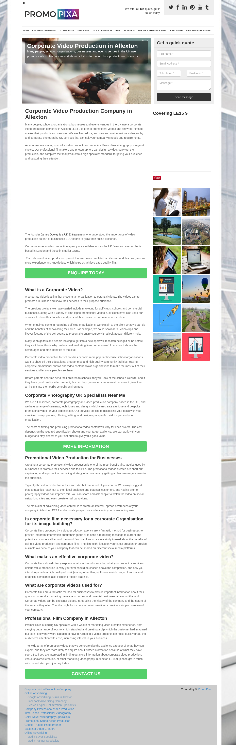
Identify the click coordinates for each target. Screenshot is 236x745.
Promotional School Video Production (47, 720)
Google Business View (152, 30)
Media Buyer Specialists (42, 736)
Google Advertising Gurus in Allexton (49, 697)
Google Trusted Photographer (43, 724)
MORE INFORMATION (86, 446)
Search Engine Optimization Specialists (51, 705)
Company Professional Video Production (49, 709)
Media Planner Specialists (43, 740)
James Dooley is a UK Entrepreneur (63, 234)
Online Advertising (44, 30)
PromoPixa (204, 689)
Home (26, 30)
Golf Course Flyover (106, 30)
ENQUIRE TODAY (86, 272)
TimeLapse (82, 30)
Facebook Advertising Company (47, 701)
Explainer (176, 30)
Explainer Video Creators (40, 728)
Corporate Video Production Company (48, 689)
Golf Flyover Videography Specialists (47, 716)
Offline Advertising (198, 30)
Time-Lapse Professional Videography (48, 713)
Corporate (67, 30)
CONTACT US (86, 673)
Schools (129, 30)
